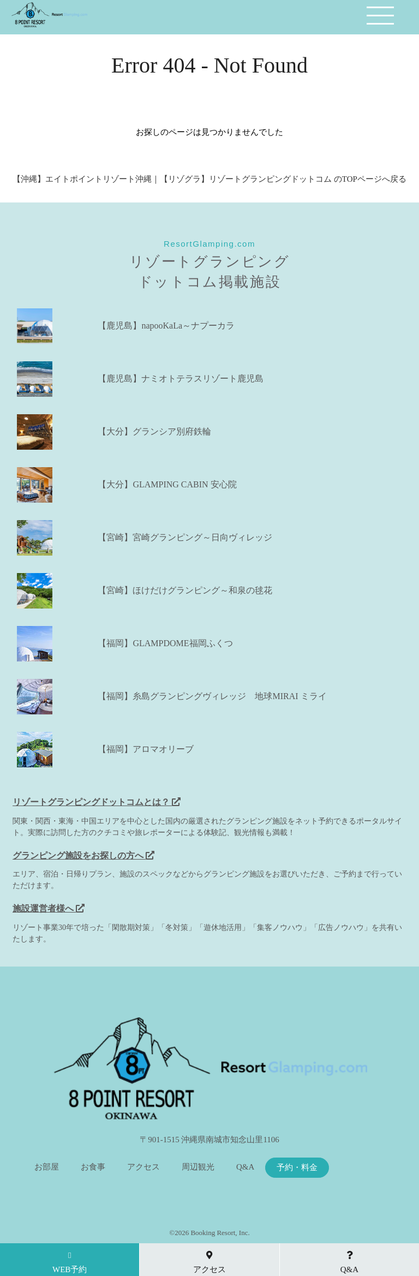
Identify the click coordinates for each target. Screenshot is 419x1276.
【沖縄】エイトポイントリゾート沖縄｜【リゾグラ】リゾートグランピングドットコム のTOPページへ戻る (209, 179)
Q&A (245, 1167)
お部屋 (46, 1167)
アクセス (143, 1167)
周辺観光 (198, 1167)
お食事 (93, 1167)
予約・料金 (297, 1168)
